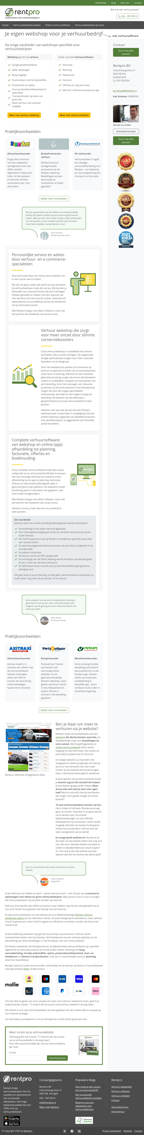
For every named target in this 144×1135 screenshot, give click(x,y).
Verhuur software (120, 1091)
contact (138, 2)
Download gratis (57, 1058)
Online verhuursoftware (57, 25)
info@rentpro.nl (47, 1102)
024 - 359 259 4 (127, 16)
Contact (115, 1100)
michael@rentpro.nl (126, 90)
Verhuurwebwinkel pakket (26, 25)
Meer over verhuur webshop (24, 115)
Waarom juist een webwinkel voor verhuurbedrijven (84, 1106)
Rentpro (28, 1130)
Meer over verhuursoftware (74, 115)
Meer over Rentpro (49, 1107)
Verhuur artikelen (120, 1095)
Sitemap (127, 1130)
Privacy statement (111, 1130)
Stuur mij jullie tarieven (126, 52)
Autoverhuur (118, 1111)
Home (5, 25)
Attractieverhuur (120, 1107)
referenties (101, 2)
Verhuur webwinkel (121, 1086)
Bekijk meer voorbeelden (54, 198)
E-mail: (12, 1052)
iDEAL (26, 969)
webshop (60, 737)
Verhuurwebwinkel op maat (89, 25)
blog (113, 2)
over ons (124, 2)
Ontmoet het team (126, 131)
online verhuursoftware (68, 747)
